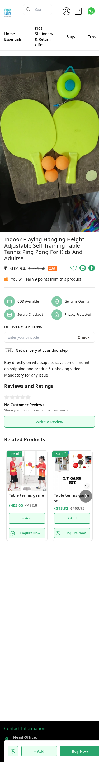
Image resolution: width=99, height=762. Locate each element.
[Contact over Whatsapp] (91, 11)
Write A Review (49, 421)
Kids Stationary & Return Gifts (44, 36)
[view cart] (78, 11)
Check (84, 337)
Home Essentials (13, 36)
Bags (70, 36)
